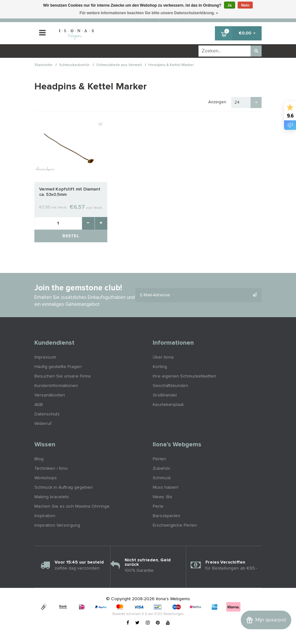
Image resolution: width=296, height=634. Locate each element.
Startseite (43, 65)
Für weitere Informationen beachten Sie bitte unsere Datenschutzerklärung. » (149, 13)
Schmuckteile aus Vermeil (119, 65)
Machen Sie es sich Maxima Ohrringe (72, 506)
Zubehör (161, 468)
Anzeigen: (217, 102)
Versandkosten (49, 395)
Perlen (159, 459)
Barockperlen (166, 516)
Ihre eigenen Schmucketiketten (184, 376)
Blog (39, 459)
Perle (158, 506)
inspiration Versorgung (57, 525)
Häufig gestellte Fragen (58, 367)
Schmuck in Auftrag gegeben (63, 487)
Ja (230, 5)
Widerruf (42, 423)
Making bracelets (51, 497)
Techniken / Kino (51, 468)
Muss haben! (165, 487)
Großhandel (165, 395)
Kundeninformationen (56, 385)
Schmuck (162, 478)
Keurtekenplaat (168, 404)
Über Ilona (163, 357)
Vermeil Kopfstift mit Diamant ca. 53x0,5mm (69, 192)
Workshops (45, 478)
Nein (245, 5)
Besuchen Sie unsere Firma (62, 376)
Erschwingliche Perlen (175, 525)
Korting (160, 367)
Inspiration (44, 516)
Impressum (45, 357)
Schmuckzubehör (74, 65)
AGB (38, 404)
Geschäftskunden (170, 385)
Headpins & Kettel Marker (171, 65)
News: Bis (162, 497)
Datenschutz (47, 414)
